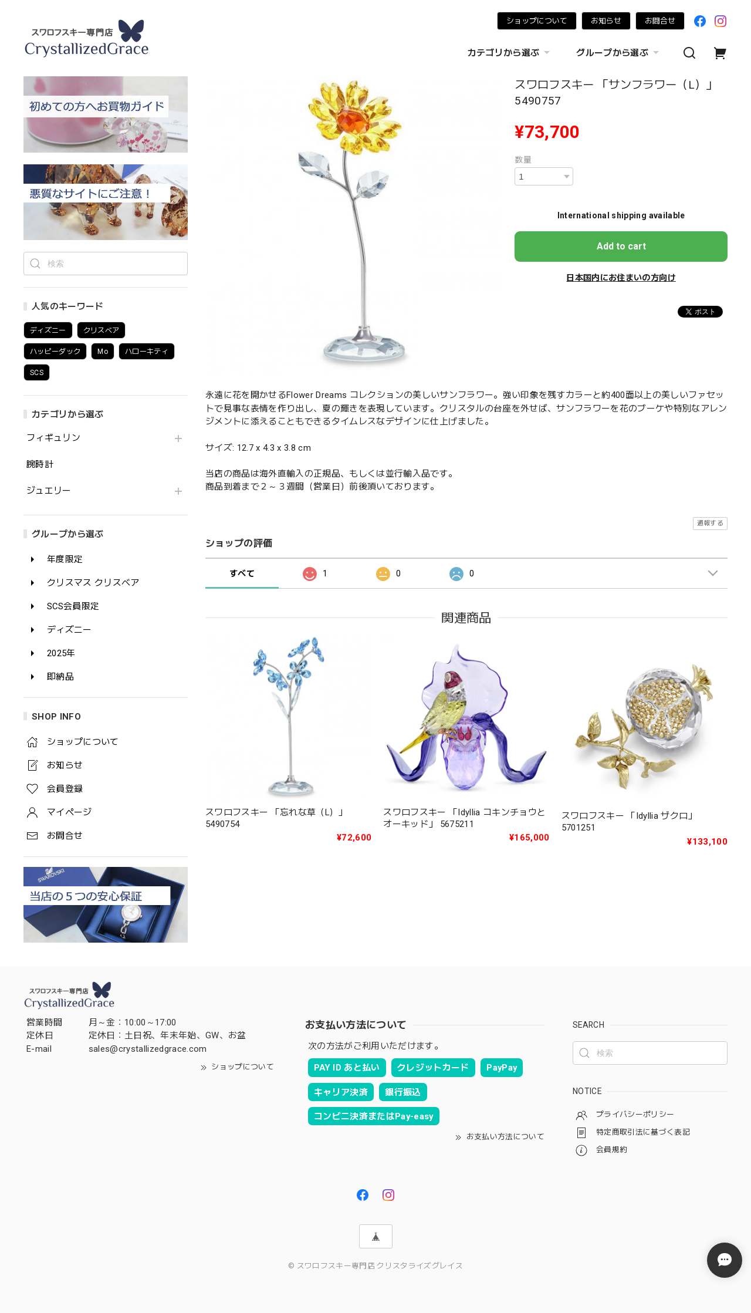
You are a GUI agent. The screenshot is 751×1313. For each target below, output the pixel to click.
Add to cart (621, 246)
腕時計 (39, 465)
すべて (242, 573)
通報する (710, 523)
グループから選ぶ (619, 53)
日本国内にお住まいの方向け (620, 277)
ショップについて (536, 20)
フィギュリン (53, 438)
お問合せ (660, 20)
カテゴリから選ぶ (510, 53)
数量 (523, 159)
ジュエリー (49, 491)
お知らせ (606, 20)
